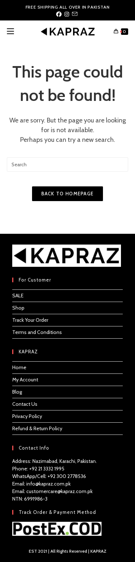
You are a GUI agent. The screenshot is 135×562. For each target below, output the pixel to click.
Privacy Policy (27, 416)
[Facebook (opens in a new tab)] (59, 14)
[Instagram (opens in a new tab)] (67, 14)
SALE (17, 295)
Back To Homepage (67, 193)
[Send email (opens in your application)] (75, 14)
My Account (25, 379)
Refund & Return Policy (37, 428)
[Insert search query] (68, 164)
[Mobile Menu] (10, 31)
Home (19, 367)
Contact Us (24, 404)
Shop (18, 308)
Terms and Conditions (37, 332)
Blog (17, 392)
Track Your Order (30, 320)
